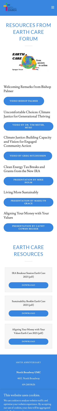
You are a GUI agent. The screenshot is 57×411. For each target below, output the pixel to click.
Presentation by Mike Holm (29, 181)
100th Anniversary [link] (28, 362)
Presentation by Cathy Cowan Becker (28, 227)
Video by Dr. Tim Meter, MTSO (28, 126)
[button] (53, 7)
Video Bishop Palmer (24, 101)
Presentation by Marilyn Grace (28, 202)
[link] (10, 7)
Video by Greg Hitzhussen (28, 156)
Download (28, 285)
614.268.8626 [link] (28, 384)
